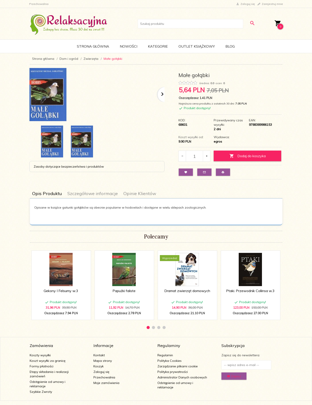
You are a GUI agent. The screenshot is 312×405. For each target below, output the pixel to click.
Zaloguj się (101, 372)
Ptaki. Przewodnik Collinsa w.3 (250, 291)
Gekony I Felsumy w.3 (61, 291)
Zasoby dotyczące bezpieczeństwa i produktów (69, 167)
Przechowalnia (104, 377)
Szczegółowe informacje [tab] (92, 193)
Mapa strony (102, 361)
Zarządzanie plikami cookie (177, 366)
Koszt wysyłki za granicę (48, 361)
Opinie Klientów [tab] (139, 193)
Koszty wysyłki (40, 355)
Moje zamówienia (106, 383)
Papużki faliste (124, 291)
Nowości (128, 46)
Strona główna (93, 46)
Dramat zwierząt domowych (187, 291)
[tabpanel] (156, 212)
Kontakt (99, 355)
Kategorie (158, 46)
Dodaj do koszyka (247, 156)
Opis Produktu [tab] (47, 193)
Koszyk (98, 366)
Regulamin (165, 355)
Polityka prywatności (172, 372)
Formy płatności (41, 366)
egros (218, 141)
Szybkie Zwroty (41, 392)
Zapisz (234, 376)
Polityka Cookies (169, 361)
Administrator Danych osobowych (182, 377)
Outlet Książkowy (196, 46)
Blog (230, 46)
